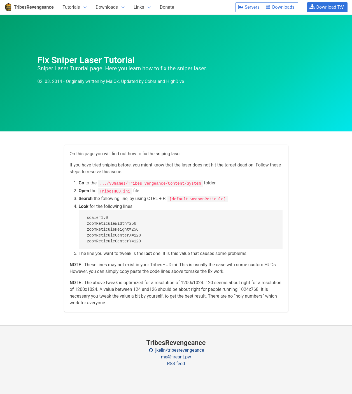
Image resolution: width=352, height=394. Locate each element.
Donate (167, 7)
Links (139, 7)
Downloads (107, 7)
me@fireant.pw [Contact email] (176, 357)
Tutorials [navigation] (71, 7)
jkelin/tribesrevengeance (176, 350)
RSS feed (176, 363)
